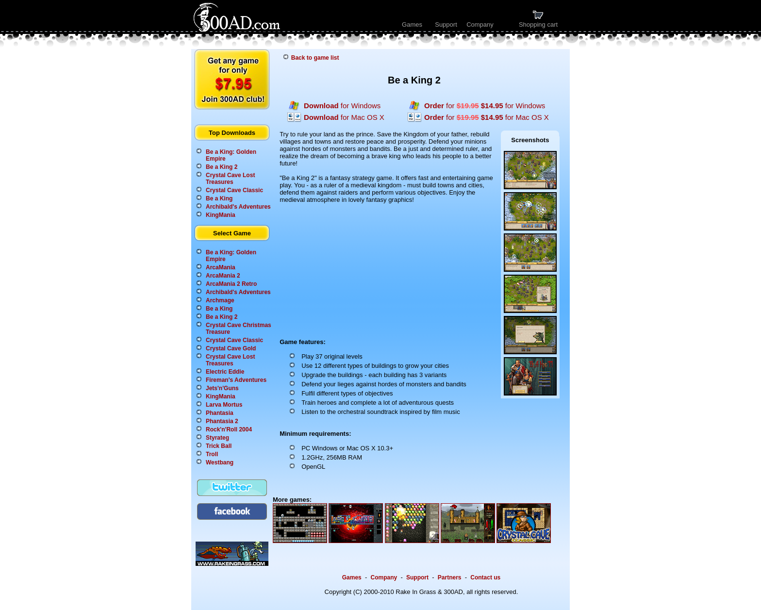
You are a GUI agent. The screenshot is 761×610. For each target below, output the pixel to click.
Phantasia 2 (222, 421)
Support (446, 24)
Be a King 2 (221, 167)
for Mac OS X (344, 117)
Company (480, 24)
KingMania (220, 215)
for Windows (342, 105)
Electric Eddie (225, 371)
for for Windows (484, 105)
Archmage (220, 300)
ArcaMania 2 (223, 275)
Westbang (219, 462)
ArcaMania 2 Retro (231, 283)
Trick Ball (219, 446)
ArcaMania (220, 267)
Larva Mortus (224, 404)
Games (412, 24)
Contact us (485, 577)
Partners (450, 577)
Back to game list (315, 57)
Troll (212, 454)
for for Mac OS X (486, 117)
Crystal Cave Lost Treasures (230, 178)
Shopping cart (538, 21)
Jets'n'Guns (222, 388)
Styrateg (217, 437)
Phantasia (219, 413)
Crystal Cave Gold (231, 348)
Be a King (219, 198)
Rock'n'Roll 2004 (229, 429)
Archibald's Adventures (238, 206)
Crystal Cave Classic (234, 190)
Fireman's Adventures (236, 380)
